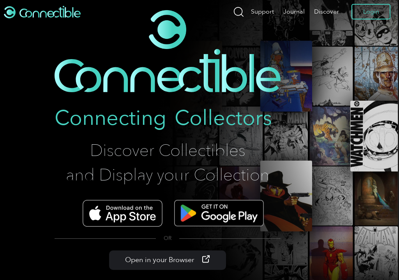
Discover (326, 11)
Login (371, 11)
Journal (294, 11)
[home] (43, 12)
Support (262, 11)
